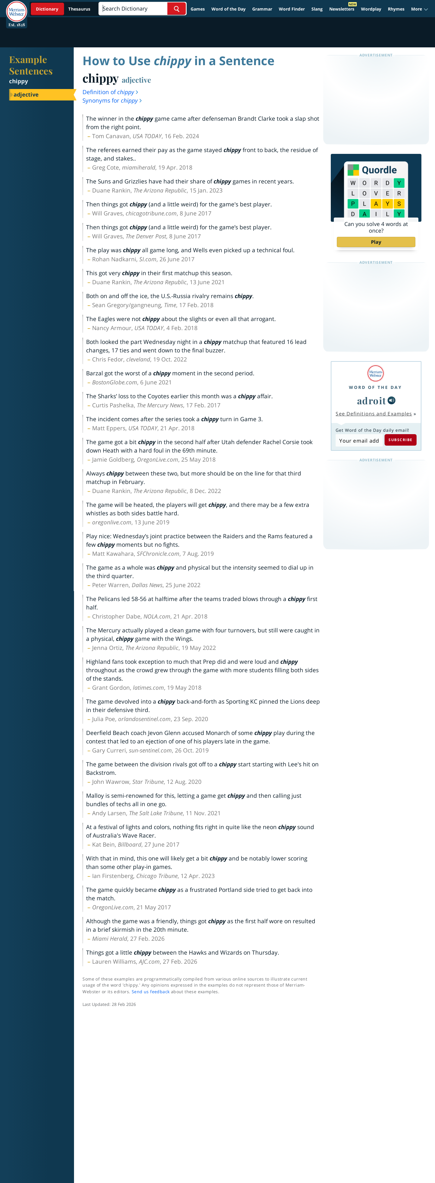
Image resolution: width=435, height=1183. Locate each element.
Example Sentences (31, 64)
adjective (136, 79)
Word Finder (292, 9)
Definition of (110, 92)
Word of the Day (228, 9)
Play (376, 242)
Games (198, 9)
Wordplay (371, 9)
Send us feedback (150, 991)
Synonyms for (112, 100)
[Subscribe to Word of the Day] (359, 440)
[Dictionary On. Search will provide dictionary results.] (64, 9)
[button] (419, 9)
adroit (371, 400)
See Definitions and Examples (374, 413)
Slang (317, 9)
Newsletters (341, 9)
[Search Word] (176, 8)
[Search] (142, 8)
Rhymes (396, 9)
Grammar (262, 9)
